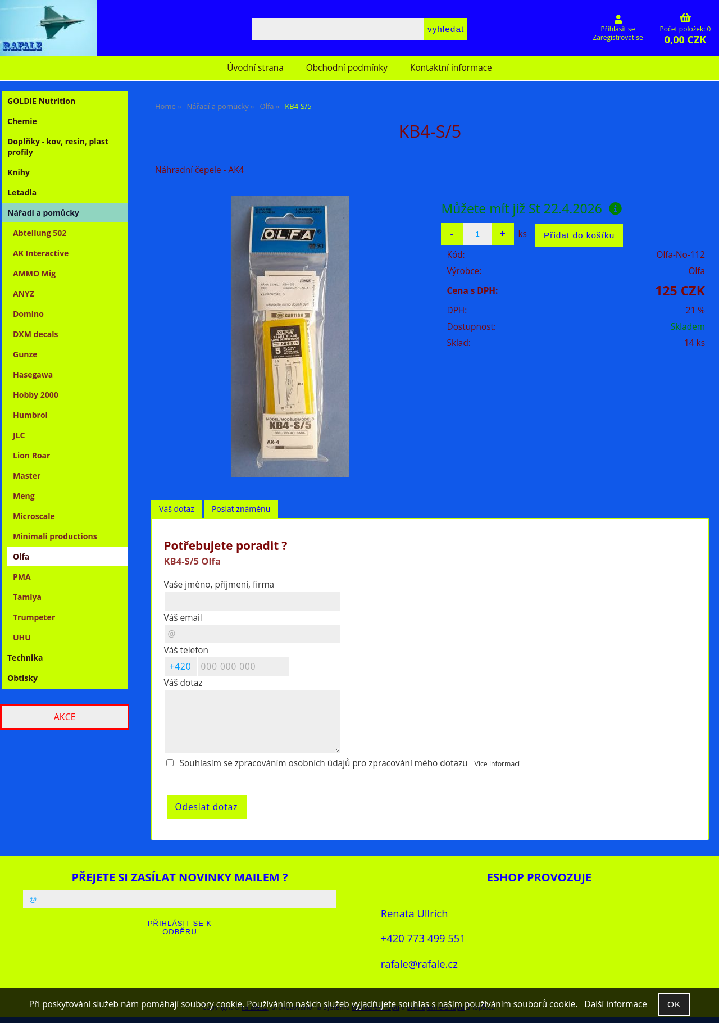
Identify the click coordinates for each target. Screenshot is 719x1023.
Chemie (22, 121)
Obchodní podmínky (347, 68)
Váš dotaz (176, 508)
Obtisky (22, 677)
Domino (28, 313)
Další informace (615, 1004)
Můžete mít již (531, 208)
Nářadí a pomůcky (43, 212)
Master (26, 475)
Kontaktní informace (451, 68)
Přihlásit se (618, 29)
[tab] (176, 509)
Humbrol (30, 415)
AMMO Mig (34, 273)
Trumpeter (34, 617)
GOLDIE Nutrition (41, 101)
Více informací (497, 764)
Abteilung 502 (39, 233)
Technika (25, 657)
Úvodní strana (255, 68)
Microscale (34, 516)
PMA (22, 576)
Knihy (18, 172)
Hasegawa (33, 374)
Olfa (696, 271)
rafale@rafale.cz (419, 964)
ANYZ (23, 293)
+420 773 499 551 (423, 938)
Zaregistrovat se (618, 37)
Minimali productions (55, 536)
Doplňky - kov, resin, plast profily (57, 146)
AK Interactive (41, 253)
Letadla (22, 192)
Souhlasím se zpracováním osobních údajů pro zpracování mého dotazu (324, 763)
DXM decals (35, 334)
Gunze (25, 354)
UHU (22, 637)
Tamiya (27, 597)
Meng (24, 495)
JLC (19, 435)
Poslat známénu (241, 508)
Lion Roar (31, 455)
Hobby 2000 (35, 394)
